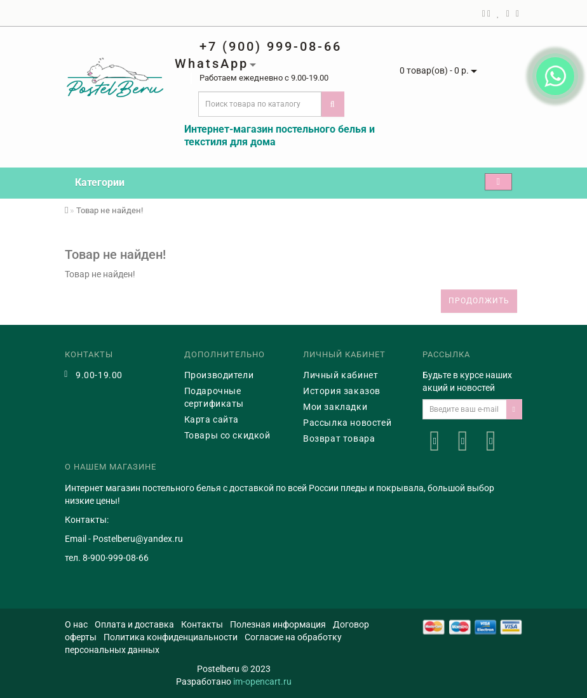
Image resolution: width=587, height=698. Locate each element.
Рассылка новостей (347, 423)
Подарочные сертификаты (214, 397)
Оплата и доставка (134, 624)
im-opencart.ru (262, 681)
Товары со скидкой (227, 435)
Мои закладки (335, 407)
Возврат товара (339, 438)
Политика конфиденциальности (171, 637)
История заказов (342, 391)
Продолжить (479, 300)
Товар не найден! (109, 210)
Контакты (202, 624)
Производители (219, 375)
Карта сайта (212, 419)
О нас (76, 624)
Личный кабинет (340, 375)
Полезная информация (278, 624)
